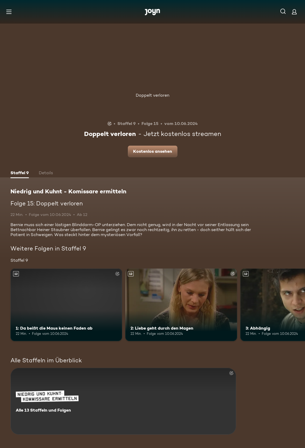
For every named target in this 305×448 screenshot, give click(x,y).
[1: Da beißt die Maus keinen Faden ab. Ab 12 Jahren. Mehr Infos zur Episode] (66, 305)
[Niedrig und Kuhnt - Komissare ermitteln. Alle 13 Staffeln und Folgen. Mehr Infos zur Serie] (123, 401)
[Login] (294, 11)
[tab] (19, 173)
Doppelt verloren (152, 95)
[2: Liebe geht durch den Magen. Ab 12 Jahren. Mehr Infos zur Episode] (181, 305)
